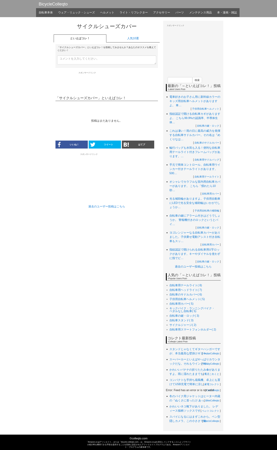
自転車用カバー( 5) (181, 303)
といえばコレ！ (80, 38)
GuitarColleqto (211, 353)
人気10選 (133, 38)
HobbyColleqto (211, 363)
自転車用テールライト (207, 176)
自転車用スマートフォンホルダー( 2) (192, 329)
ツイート (101, 144)
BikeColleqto (212, 400)
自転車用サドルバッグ (207, 159)
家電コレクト (211, 384)
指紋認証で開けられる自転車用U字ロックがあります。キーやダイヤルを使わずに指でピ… (194, 254)
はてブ (134, 144)
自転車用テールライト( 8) (185, 285)
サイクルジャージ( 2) (182, 324)
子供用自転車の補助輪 (207, 210)
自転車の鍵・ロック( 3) (184, 315)
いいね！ (67, 144)
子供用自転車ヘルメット (205, 108)
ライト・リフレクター (134, 12)
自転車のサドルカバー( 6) (185, 294)
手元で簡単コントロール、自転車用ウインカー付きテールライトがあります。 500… (194, 169)
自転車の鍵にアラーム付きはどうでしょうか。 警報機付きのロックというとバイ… (194, 220)
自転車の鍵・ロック (208, 125)
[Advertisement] (106, 83)
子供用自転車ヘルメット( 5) (187, 299)
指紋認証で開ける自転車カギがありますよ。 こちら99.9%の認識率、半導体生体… (194, 118)
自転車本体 (46, 12)
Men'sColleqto (211, 421)
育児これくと (211, 374)
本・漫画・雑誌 (227, 12)
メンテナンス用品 (200, 12)
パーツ (179, 12)
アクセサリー (161, 12)
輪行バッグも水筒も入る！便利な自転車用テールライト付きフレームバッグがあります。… (194, 152)
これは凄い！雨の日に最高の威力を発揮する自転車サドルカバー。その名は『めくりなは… (194, 135)
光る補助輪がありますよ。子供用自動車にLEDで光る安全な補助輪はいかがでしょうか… (194, 203)
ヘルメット (107, 12)
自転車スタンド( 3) (181, 320)
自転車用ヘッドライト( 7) (185, 289)
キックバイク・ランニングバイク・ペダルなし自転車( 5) (192, 310)
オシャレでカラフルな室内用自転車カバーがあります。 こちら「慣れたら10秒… (194, 186)
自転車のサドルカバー (207, 142)
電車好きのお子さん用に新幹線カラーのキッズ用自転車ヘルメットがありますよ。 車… (194, 101)
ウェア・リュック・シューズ (76, 12)
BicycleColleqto (53, 4)
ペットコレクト (210, 410)
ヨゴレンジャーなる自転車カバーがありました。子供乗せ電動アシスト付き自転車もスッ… (194, 237)
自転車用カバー (210, 193)
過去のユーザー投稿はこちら (106, 206)
